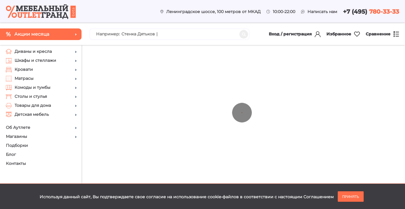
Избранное (343, 34)
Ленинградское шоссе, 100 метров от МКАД (213, 11)
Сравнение (382, 34)
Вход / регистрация (295, 34)
